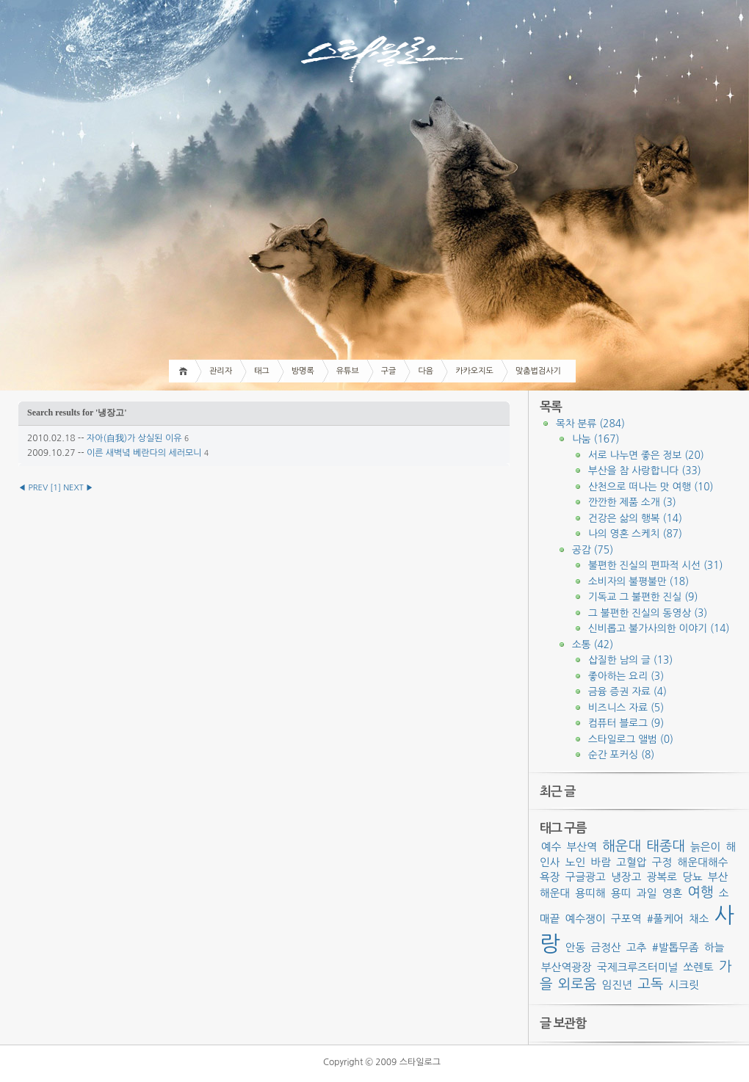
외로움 (577, 984)
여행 (700, 892)
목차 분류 (590, 423)
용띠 (621, 892)
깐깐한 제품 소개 (632, 502)
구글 (389, 371)
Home (185, 371)
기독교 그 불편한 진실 (643, 597)
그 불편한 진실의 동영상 (647, 613)
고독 (650, 984)
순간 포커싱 (621, 754)
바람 (601, 862)
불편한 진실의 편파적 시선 (655, 565)
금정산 (606, 947)
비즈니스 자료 (626, 707)
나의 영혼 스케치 (635, 534)
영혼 (672, 892)
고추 (636, 947)
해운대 (621, 846)
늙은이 (705, 846)
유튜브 (347, 371)
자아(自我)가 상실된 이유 (134, 438)
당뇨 (692, 876)
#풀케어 (665, 918)
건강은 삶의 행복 (635, 518)
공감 (592, 550)
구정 (662, 862)
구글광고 (585, 876)
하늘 (714, 947)
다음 (425, 371)
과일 (647, 892)
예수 (551, 846)
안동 (575, 947)
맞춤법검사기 (538, 371)
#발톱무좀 (675, 947)
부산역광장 (566, 967)
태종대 (665, 846)
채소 (699, 918)
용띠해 (591, 892)
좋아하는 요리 (626, 676)
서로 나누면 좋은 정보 (646, 455)
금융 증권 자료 (627, 691)
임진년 (617, 984)
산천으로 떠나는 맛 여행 (651, 487)
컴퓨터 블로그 (626, 723)
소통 (592, 644)
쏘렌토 (699, 967)
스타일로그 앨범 (630, 739)
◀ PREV (34, 488)
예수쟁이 (585, 918)
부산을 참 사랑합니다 (644, 470)
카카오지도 (474, 371)
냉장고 (626, 876)
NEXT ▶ (78, 488)
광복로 (662, 876)
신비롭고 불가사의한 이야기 (658, 628)
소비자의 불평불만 (638, 581)
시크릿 (683, 984)
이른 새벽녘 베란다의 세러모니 (144, 453)
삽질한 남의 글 (630, 660)
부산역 (582, 846)
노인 (575, 862)
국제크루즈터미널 (637, 967)
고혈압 (631, 862)
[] (55, 488)
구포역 (626, 918)
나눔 (595, 439)
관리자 (220, 371)
